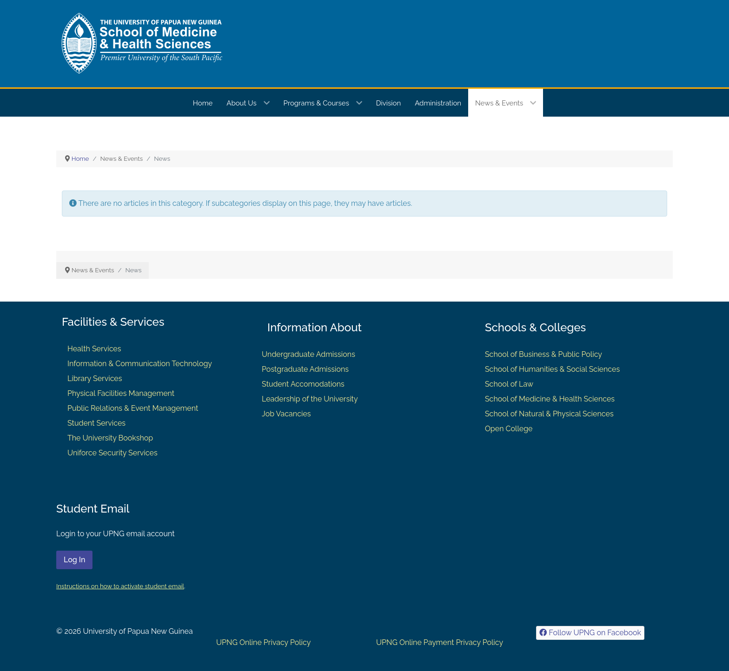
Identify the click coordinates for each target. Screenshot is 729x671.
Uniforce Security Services (112, 452)
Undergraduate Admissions (308, 354)
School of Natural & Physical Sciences (549, 413)
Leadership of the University (310, 399)
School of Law (509, 384)
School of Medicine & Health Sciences (550, 399)
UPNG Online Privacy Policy (263, 642)
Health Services (94, 348)
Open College (509, 428)
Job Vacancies (286, 413)
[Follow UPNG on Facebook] (590, 632)
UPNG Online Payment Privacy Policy (439, 642)
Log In (74, 559)
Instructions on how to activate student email (120, 586)
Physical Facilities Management (120, 393)
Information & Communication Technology (139, 363)
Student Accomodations (303, 384)
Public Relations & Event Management (132, 408)
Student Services (96, 423)
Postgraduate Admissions (305, 369)
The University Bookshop (110, 438)
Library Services (94, 378)
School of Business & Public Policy (543, 354)
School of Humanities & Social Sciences (552, 369)
